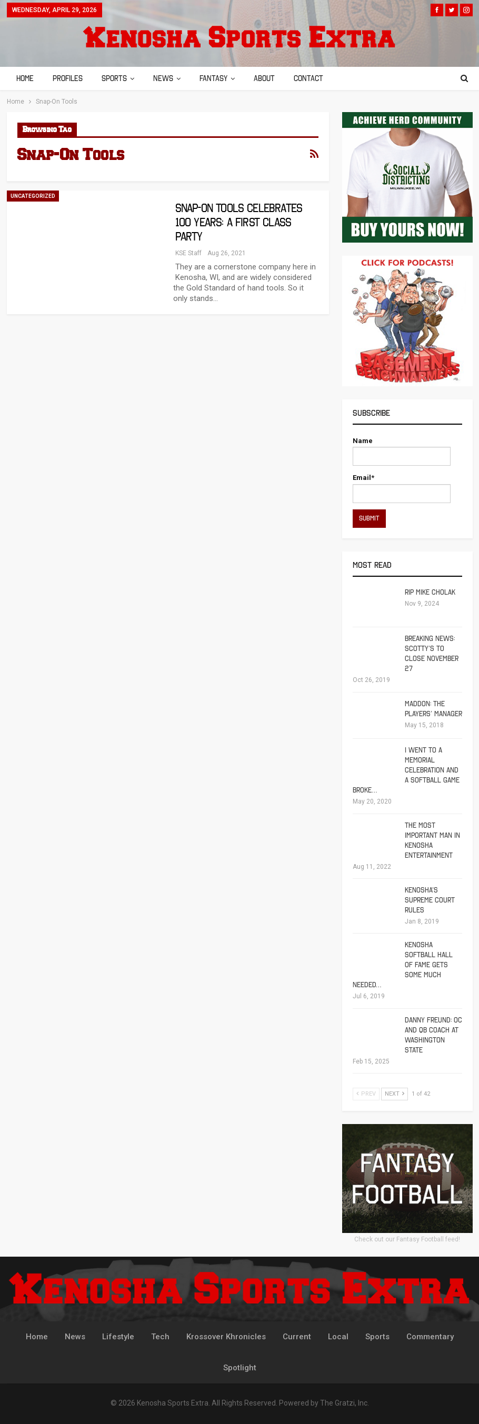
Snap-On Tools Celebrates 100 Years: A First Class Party (239, 222)
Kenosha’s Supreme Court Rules (430, 900)
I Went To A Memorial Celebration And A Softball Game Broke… (406, 770)
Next (394, 1093)
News (168, 78)
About (272, 78)
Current (297, 1336)
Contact (318, 78)
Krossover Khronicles (226, 1336)
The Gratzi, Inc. (344, 1403)
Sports (117, 78)
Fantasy (220, 78)
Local (338, 1336)
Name (402, 451)
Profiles (69, 78)
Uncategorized (33, 196)
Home (25, 78)
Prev (366, 1093)
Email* (402, 488)
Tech (160, 1336)
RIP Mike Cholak (430, 592)
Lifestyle (118, 1336)
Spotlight (239, 1367)
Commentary (430, 1336)
